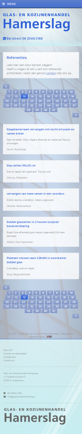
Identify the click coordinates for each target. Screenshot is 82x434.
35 (57, 105)
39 (37, 110)
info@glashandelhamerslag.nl (21, 396)
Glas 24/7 (8, 350)
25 (48, 101)
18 (64, 96)
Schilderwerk (10, 357)
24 (40, 101)
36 (65, 105)
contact (51, 73)
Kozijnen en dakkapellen (15, 353)
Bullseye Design (37, 336)
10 (71, 92)
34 (48, 105)
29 (7, 105)
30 (15, 105)
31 (23, 105)
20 (7, 101)
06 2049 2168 (14, 393)
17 (56, 96)
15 (40, 96)
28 (74, 101)
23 (32, 101)
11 (8, 96)
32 (32, 105)
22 (23, 101)
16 (48, 96)
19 (72, 96)
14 (32, 96)
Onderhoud (9, 360)
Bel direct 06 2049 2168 (23, 38)
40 (45, 110)
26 (57, 101)
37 (74, 105)
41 (53, 110)
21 (15, 101)
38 (28, 110)
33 (40, 105)
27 (65, 101)
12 (16, 96)
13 (24, 96)
